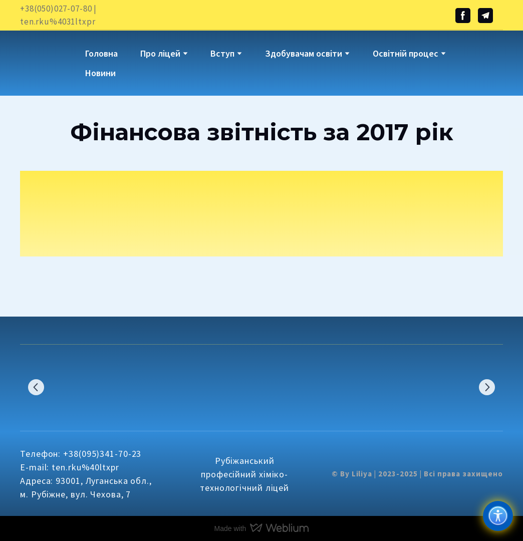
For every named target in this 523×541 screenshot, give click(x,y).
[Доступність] (498, 516)
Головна (101, 53)
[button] (462, 15)
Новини (100, 73)
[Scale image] (54, 387)
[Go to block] (45, 56)
